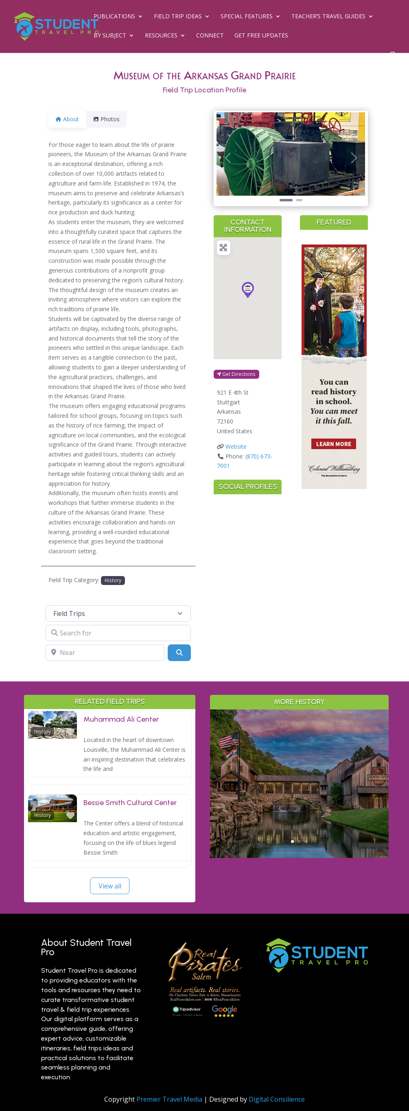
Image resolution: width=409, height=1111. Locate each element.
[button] (228, 157)
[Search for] (118, 633)
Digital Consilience (277, 1099)
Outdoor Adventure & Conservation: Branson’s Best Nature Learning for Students (299, 761)
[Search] (179, 652)
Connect (210, 36)
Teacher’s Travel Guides (328, 16)
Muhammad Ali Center (121, 719)
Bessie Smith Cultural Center (130, 802)
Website (236, 446)
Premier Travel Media (169, 1099)
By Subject (110, 36)
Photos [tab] (111, 119)
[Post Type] (118, 613)
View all (109, 886)
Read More (299, 835)
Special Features (247, 16)
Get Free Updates (261, 36)
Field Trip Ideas (178, 16)
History (113, 580)
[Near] (105, 652)
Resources (161, 36)
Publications (114, 16)
